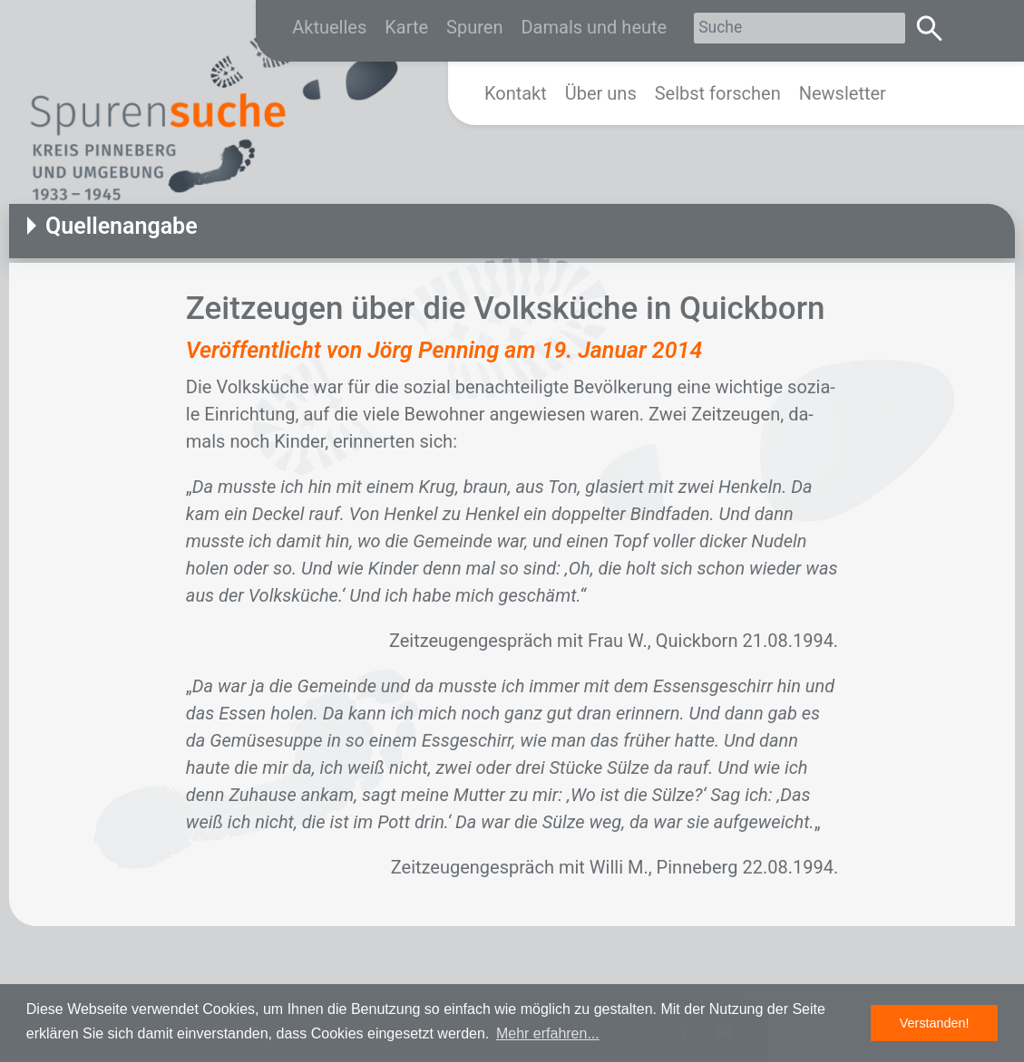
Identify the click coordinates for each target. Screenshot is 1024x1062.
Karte (406, 27)
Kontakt (515, 93)
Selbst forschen (718, 93)
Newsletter (842, 93)
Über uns (601, 93)
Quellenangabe (121, 226)
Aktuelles (329, 27)
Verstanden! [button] (935, 1023)
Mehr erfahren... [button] (548, 1033)
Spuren (474, 27)
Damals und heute (594, 27)
